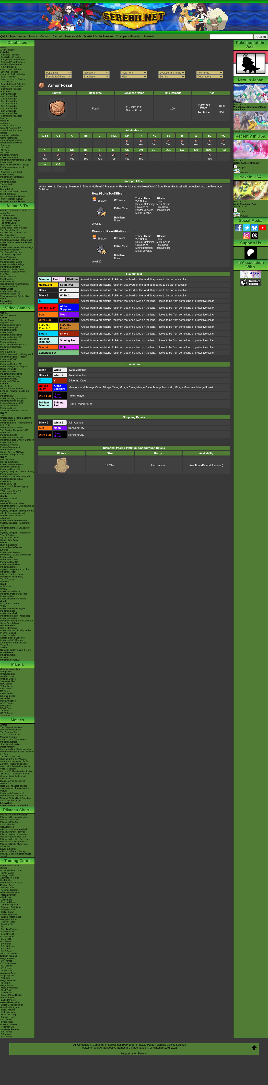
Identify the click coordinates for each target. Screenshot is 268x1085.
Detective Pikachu (9, 405)
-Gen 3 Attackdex (8, 99)
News (3, 47)
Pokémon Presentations (12, 177)
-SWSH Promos (8, 963)
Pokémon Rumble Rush (11, 401)
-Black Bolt (5, 897)
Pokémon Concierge (10, 291)
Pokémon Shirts (8, 182)
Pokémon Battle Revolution (13, 520)
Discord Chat (6, 189)
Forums (32, 36)
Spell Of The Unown (10, 734)
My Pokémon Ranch (10, 537)
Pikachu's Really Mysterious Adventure (14, 845)
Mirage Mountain (163, 387)
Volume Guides (7, 681)
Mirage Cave (93, 387)
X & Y (3, 415)
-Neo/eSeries (6, 951)
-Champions (6, 145)
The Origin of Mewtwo (11, 727)
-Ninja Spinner (7, 975)
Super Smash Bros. (9, 623)
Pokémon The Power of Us (13, 795)
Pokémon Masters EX (11, 337)
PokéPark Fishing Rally (11, 576)
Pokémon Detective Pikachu (14, 805)
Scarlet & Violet (7, 320)
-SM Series (5, 939)
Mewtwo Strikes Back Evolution (15, 798)
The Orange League (10, 220)
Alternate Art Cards (9, 878)
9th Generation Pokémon (12, 196)
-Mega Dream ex (8, 980)
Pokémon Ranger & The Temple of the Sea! (17, 752)
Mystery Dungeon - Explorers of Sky (15, 524)
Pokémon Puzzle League (12, 608)
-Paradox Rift (6, 924)
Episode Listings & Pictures (13, 210)
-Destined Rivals (8, 902)
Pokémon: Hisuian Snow (12, 269)
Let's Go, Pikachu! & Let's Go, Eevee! (15, 392)
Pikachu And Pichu (9, 819)
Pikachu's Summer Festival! (13, 829)
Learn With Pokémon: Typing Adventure (14, 487)
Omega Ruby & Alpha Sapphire (15, 418)
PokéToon (5, 274)
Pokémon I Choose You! (12, 793)
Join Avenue (75, 422)
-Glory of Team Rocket (11, 995)
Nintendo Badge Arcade (11, 454)
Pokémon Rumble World (12, 437)
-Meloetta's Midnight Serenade (15, 773)
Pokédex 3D (6, 481)
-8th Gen (4, 150)
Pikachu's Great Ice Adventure (15, 839)
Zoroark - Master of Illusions (14, 764)
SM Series (5, 715)
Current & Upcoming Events (14, 191)
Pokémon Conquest (10, 474)
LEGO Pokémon (8, 179)
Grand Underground (81, 403)
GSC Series (6, 688)
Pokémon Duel (7, 449)
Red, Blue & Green (9, 603)
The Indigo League (9, 218)
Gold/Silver (5, 586)
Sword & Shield (7, 352)
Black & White (7, 459)
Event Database (8, 194)
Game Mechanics (8, 138)
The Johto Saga (8, 223)
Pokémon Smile (8, 371)
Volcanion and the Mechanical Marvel (15, 789)
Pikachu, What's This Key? (13, 851)
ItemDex (4, 118)
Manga (17, 664)
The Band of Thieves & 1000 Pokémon (14, 431)
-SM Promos (6, 966)
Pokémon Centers (9, 157)
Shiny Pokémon (8, 257)
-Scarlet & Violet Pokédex (12, 84)
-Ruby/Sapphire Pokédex (12, 59)
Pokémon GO (7, 332)
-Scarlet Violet (7, 934)
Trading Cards (17, 861)
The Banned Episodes (11, 254)
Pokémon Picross (8, 442)
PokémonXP (6, 162)
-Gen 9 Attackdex (8, 113)
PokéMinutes (6, 279)
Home (21, 36)
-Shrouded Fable (8, 914)
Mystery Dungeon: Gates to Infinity (17, 471)
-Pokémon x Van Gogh (11, 172)
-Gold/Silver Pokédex (10, 57)
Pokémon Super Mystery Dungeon (17, 440)
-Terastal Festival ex (10, 1002)
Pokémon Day (7, 174)
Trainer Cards (7, 873)
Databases (17, 43)
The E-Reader (7, 579)
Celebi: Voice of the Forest (13, 739)
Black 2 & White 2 (9, 462)
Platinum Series (8, 701)
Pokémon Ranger (8, 567)
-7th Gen (4, 152)
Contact (45, 36)
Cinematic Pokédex (9, 135)
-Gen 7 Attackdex (8, 108)
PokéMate (5, 581)
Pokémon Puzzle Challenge (13, 594)
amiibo (3, 647)
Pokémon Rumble (9, 508)
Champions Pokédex (128, 36)
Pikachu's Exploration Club (13, 836)
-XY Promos (6, 968)
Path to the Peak (8, 276)
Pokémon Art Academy (11, 427)
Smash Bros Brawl (9, 540)
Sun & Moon (6, 386)
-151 (2, 926)
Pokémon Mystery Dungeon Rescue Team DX (13, 367)
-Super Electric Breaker (11, 1005)
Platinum (4, 501)
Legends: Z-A (6, 322)
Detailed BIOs (7, 676)
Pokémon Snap (7, 611)
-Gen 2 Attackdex (8, 96)
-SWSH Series (7, 936)
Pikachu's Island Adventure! (13, 834)
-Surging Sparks (8, 909)
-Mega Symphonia (9, 988)
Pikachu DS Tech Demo (11, 574)
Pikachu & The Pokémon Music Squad (15, 855)
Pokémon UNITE (8, 339)
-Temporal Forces (8, 919)
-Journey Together (9, 904)
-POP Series (6, 970)
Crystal (3, 589)
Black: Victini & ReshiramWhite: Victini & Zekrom (15, 767)
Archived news (7, 50)
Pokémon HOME (8, 359)
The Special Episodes (11, 252)
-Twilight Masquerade (10, 917)
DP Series (5, 698)
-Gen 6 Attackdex (8, 106)
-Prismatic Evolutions (10, 907)
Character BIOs (7, 674)
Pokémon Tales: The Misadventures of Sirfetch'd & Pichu (14, 296)
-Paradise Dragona (9, 1007)
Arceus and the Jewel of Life (14, 761)
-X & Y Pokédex (8, 67)
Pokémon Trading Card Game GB (16, 620)
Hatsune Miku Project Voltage (14, 164)
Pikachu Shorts (17, 810)
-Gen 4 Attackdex (8, 101)
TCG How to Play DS (10, 491)
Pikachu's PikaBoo (9, 822)
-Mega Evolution (8, 895)
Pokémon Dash (7, 557)
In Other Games (8, 633)
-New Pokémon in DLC (11, 199)
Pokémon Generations (11, 262)
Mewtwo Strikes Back (10, 729)
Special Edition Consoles (12, 638)
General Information (10, 669)
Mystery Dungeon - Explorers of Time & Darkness (15, 534)
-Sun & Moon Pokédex (11, 69)
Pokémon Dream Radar (11, 464)
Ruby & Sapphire (8, 545)
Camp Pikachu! (7, 824)
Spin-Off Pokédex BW (11, 130)
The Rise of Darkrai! (10, 756)
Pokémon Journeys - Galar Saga (16, 240)
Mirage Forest (204, 387)
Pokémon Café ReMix (11, 335)
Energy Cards (7, 875)
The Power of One (9, 732)
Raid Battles (6, 880)
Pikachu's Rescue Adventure (14, 817)
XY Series (5, 710)
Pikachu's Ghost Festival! (12, 832)
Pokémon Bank (7, 420)
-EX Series (5, 948)
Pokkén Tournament (10, 447)
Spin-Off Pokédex (8, 125)
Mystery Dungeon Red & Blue (14, 569)
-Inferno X (5, 983)
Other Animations (8, 286)
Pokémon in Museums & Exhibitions (12, 168)
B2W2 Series (6, 708)
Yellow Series (6, 686)
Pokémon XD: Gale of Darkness (16, 554)
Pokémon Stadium (9, 618)
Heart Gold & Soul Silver (12, 503)
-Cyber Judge (6, 1022)
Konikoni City (76, 427)
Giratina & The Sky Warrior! (13, 759)
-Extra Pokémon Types (11, 870)
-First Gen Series (8, 953)
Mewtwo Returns (8, 737)
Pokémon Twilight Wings (12, 264)
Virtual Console (7, 635)
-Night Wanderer (8, 1012)
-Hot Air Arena (7, 997)
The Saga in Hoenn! (10, 225)
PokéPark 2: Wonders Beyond (15, 476)
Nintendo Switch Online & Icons (15, 650)
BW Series (5, 706)
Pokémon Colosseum (10, 552)
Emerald (4, 550)
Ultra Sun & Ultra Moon (11, 388)
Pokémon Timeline (9, 155)
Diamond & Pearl (8, 498)
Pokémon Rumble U (10, 469)
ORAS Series (6, 713)
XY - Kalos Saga (8, 235)
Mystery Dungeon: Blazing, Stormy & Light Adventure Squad (17, 512)
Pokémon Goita (7, 655)
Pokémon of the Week (11, 142)
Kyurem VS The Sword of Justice (16, 771)
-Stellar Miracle (7, 1010)
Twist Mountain (77, 369)
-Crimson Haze (7, 1017)
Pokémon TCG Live (9, 381)
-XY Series (5, 941)
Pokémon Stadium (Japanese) (15, 616)
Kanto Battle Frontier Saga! (13, 228)
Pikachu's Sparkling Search (13, 841)
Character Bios (7, 215)
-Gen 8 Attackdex (8, 111)
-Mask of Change (8, 1014)
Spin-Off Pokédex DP (10, 128)
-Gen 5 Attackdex (8, 103)
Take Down (162, 207)
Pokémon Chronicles (10, 250)
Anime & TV (17, 206)
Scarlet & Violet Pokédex (98, 36)
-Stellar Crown (7, 912)
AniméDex (5, 213)
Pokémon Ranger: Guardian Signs (17, 506)
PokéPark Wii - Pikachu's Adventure (12, 516)
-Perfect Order (7, 887)
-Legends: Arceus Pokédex (13, 79)
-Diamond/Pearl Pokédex (12, 62)
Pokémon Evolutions (10, 267)
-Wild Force (6, 1019)
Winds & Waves (8, 315)
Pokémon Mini (7, 596)
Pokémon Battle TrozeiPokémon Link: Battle (16, 424)
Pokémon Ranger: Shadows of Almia (15, 529)
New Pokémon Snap (10, 376)
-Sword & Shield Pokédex (12, 74)
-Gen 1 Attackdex (8, 94)
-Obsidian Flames (9, 929)
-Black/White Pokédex (11, 64)
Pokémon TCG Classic (11, 882)
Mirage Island (77, 387)
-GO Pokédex (7, 81)
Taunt (159, 201)
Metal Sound (163, 204)
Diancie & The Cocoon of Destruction (12, 782)
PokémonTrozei (8, 572)
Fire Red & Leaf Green (11, 547)
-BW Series (6, 944)
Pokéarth (149, 36)
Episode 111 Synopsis (246, 164)
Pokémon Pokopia (9, 327)
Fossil (95, 108)
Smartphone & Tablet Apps (13, 642)
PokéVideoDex (7, 281)
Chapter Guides (8, 679)
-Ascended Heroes (9, 890)
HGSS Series (6, 703)
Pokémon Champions (10, 325)
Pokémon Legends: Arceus (13, 357)
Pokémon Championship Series (15, 160)
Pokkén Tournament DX (11, 403)
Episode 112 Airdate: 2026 (244, 204)
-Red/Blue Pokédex (9, 55)
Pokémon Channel (9, 559)
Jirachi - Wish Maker (10, 744)
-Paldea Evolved (8, 931)
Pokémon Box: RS (9, 562)
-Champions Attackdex (11, 116)
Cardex (3, 133)
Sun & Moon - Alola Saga (12, 237)
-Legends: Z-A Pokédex (11, 86)
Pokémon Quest (8, 408)
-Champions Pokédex (10, 89)
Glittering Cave (77, 380)
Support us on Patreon (133, 1053)
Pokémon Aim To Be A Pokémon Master (16, 243)
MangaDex (5, 671)
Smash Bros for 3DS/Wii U (13, 452)
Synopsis (239, 211)
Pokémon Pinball (8, 613)
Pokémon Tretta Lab (10, 467)
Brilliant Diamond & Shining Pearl (16, 354)
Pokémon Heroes (8, 742)
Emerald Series (7, 696)
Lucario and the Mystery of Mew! (16, 749)
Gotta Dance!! (7, 827)
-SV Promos (6, 961)
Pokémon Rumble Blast (11, 479)
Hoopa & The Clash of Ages (13, 786)
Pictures (240, 172)
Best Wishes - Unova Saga (13, 232)
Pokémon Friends (9, 330)
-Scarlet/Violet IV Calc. (11, 140)
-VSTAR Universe (8, 1024)
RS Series (5, 691)
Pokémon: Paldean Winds (13, 272)
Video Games (17, 308)
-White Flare (6, 900)
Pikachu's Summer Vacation (14, 815)
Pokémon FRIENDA (10, 660)
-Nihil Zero (5, 978)
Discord (57, 36)
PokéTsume (6, 303)
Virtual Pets (6, 645)
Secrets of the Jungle (10, 800)
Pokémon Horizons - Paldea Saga (17, 247)
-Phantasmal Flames (10, 892)
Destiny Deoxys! (8, 747)
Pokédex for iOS (8, 493)
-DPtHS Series (7, 946)
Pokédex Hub (73, 36)
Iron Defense (163, 210)
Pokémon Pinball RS (10, 564)
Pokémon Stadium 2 (10, 591)
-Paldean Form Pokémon (12, 201)
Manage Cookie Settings (171, 1044)
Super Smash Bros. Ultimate (14, 410)
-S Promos (5, 1034)
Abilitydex (5, 123)
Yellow (3, 606)
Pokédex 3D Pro (8, 484)
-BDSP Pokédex (8, 77)
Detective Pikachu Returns (13, 344)
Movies (17, 720)
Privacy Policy (146, 1044)
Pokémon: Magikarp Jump (13, 398)
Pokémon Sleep (8, 342)
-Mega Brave (6, 985)
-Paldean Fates (7, 922)
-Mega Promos (7, 958)
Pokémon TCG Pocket (11, 347)
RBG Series (6, 684)
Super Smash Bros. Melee (13, 598)
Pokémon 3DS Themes (11, 640)
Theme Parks (6, 184)
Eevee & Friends (8, 849)
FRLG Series (6, 693)
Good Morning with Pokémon (14, 284)
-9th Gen (4, 147)
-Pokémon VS (7, 1027)
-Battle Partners (8, 1000)
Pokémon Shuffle (8, 435)
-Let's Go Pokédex (9, 72)
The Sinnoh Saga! (9, 230)
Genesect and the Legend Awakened (13, 777)
